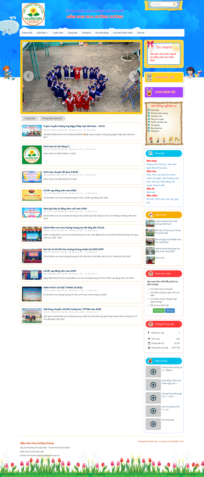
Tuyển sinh (58, 33)
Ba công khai (156, 128)
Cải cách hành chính (123, 33)
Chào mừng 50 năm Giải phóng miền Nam (166, 222)
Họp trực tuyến (157, 119)
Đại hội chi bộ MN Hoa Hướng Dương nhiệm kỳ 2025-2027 (73, 249)
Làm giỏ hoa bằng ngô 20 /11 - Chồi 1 (172, 395)
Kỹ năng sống (168, 419)
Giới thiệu (42, 34)
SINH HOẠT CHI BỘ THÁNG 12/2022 (62, 287)
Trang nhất (27, 33)
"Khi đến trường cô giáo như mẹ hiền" (163, 294)
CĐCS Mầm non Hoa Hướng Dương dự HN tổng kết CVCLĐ (73, 227)
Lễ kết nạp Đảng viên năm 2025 (59, 190)
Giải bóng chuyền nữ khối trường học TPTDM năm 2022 (72, 309)
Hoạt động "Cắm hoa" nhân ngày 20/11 (172, 382)
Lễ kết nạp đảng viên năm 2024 (59, 270)
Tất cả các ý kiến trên (158, 305)
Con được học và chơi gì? (160, 289)
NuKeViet (153, 441)
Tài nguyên (155, 125)
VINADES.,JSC (177, 441)
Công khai (72, 33)
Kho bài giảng (102, 33)
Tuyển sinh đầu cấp (159, 122)
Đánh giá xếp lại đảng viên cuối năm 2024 (65, 208)
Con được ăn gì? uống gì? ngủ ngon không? (162, 300)
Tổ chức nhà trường (159, 113)
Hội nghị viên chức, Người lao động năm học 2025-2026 (163, 57)
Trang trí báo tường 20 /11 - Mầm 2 (172, 369)
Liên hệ (140, 33)
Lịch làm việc (156, 116)
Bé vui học (160, 257)
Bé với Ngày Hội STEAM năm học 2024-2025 (168, 241)
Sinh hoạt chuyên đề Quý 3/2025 (60, 172)
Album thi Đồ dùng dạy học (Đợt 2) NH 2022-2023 (167, 250)
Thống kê (86, 33)
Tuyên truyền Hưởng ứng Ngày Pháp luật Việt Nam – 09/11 (74, 126)
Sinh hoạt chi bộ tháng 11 (56, 146)
